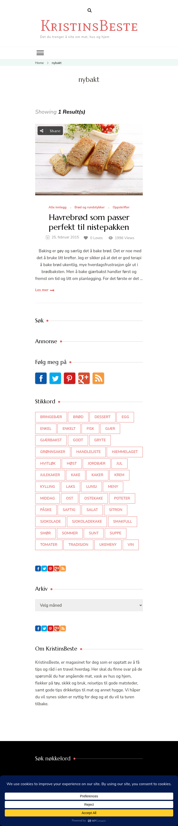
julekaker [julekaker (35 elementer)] (50, 475)
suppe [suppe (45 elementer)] (116, 533)
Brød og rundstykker (90, 207)
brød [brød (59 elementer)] (78, 417)
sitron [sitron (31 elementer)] (115, 509)
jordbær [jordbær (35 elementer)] (97, 463)
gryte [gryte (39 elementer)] (100, 440)
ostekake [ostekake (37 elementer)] (93, 498)
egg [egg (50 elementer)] (125, 417)
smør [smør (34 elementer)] (45, 533)
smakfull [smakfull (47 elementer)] (122, 521)
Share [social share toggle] (50, 130)
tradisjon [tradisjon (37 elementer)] (78, 544)
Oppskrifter (121, 207)
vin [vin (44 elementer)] (131, 544)
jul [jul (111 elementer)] (119, 463)
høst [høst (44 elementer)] (72, 463)
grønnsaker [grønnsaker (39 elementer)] (52, 451)
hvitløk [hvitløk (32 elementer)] (48, 463)
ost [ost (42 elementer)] (69, 498)
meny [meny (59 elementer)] (113, 486)
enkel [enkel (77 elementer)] (45, 428)
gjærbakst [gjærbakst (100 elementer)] (51, 440)
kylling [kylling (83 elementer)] (47, 486)
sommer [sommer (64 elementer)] (70, 533)
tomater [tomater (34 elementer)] (48, 544)
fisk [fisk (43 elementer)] (90, 428)
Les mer (41, 290)
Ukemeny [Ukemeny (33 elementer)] (108, 544)
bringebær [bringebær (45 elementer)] (51, 417)
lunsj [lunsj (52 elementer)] (91, 486)
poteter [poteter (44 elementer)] (122, 498)
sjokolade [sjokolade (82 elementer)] (50, 521)
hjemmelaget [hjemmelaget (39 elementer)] (125, 451)
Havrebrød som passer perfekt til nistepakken (89, 222)
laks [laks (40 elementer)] (70, 486)
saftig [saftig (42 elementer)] (69, 509)
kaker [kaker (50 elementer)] (97, 475)
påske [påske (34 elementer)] (46, 509)
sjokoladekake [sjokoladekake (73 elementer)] (87, 521)
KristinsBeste (89, 25)
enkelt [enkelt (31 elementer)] (68, 428)
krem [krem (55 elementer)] (119, 475)
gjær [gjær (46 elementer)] (110, 428)
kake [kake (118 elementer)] (75, 475)
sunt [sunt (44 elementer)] (94, 533)
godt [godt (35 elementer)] (78, 440)
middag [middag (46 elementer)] (47, 498)
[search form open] (89, 10)
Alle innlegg (58, 207)
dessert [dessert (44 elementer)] (103, 417)
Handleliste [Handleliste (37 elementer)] (88, 451)
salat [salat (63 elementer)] (92, 509)
